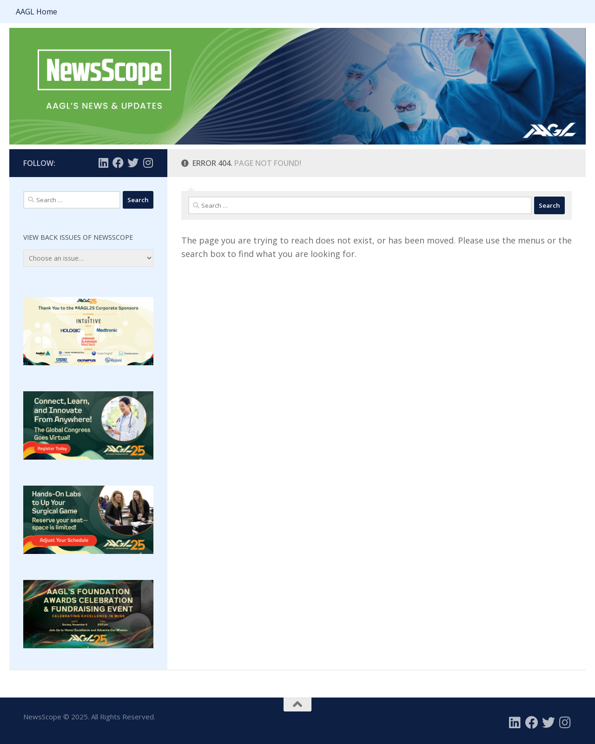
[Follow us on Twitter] (133, 162)
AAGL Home (36, 12)
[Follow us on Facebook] (118, 162)
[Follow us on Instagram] (147, 162)
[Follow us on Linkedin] (103, 162)
